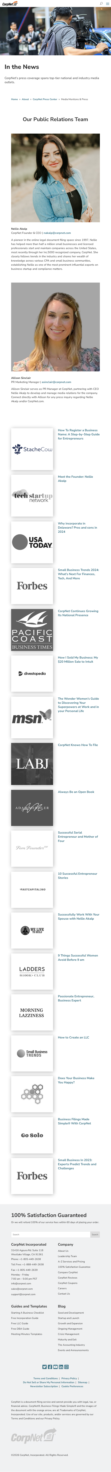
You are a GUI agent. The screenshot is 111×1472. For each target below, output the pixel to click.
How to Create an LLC (73, 1037)
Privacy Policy (69, 1378)
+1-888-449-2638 (33, 1264)
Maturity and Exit (67, 1339)
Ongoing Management (70, 1328)
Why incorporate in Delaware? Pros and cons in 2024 (77, 527)
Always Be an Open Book (76, 792)
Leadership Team (67, 1256)
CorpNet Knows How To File (78, 745)
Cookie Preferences (72, 1386)
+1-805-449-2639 (27, 1270)
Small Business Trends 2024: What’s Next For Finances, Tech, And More (78, 574)
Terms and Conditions (45, 1378)
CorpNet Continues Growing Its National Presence (78, 613)
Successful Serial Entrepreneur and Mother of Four (78, 837)
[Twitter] (44, 1367)
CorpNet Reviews (67, 1277)
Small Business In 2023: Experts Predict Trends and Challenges (77, 1164)
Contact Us (64, 1293)
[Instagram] (66, 1367)
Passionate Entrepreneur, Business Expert (76, 998)
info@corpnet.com (21, 1283)
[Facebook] (50, 1367)
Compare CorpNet (68, 1272)
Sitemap (82, 1382)
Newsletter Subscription (44, 1386)
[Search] (101, 3)
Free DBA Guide (20, 1328)
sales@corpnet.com (22, 1289)
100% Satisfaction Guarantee (74, 1267)
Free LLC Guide (19, 1323)
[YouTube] (55, 1367)
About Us (63, 1251)
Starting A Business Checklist (27, 1312)
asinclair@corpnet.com (56, 382)
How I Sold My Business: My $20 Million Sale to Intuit (78, 659)
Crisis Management (68, 1334)
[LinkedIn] (61, 1367)
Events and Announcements (73, 1350)
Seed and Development (71, 1312)
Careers (62, 1288)
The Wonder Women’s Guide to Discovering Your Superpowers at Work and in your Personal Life (78, 705)
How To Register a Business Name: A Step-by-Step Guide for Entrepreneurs (79, 434)
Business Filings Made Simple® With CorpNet (74, 1121)
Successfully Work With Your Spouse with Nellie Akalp (78, 916)
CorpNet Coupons (67, 1283)
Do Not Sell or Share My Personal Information (48, 1382)
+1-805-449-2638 (30, 1259)
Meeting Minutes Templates (26, 1334)
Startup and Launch (68, 1318)
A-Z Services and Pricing (71, 1261)
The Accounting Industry (71, 1345)
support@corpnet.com (23, 1294)
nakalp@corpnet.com (57, 233)
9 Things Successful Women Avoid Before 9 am (78, 957)
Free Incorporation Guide (24, 1318)
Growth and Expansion (70, 1323)
